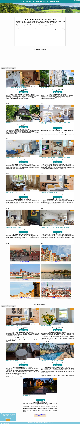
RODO (10, 418)
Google (2, 414)
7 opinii (29, 333)
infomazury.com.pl (77, 0)
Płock (38, 343)
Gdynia (37, 140)
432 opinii (61, 95)
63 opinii (62, 333)
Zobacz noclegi (23, 92)
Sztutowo (72, 343)
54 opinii (31, 95)
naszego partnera (26, 98)
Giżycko (54, 378)
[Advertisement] (40, 59)
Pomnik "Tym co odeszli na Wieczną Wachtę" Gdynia (40, 415)
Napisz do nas (51, 422)
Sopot (38, 105)
